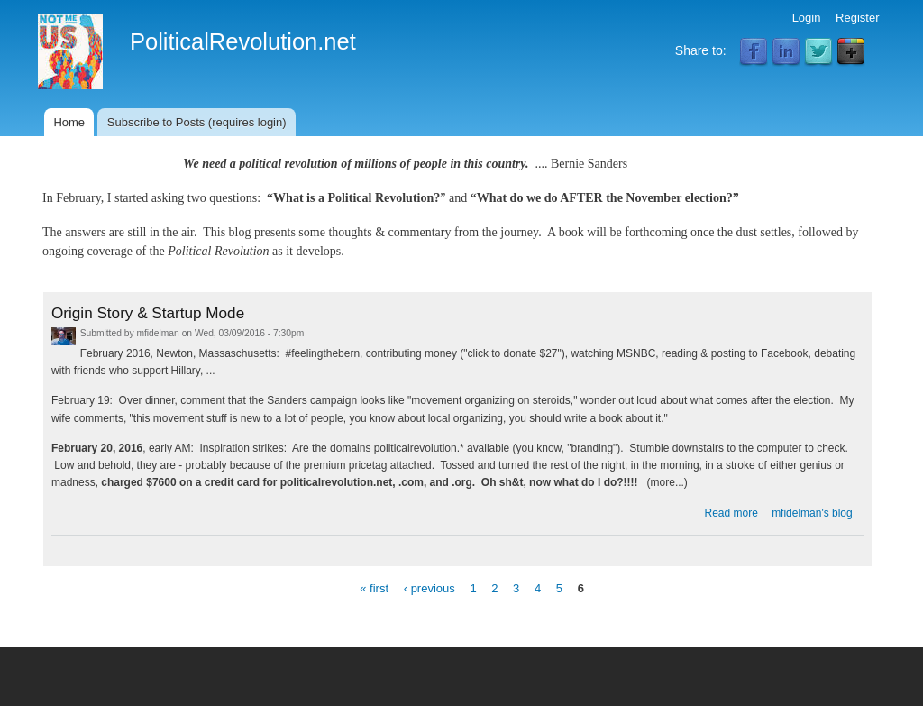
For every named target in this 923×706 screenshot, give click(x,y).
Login (806, 17)
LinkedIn (786, 52)
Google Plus (850, 52)
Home (69, 122)
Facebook (753, 52)
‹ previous (429, 587)
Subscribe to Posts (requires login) (197, 122)
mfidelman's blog (812, 513)
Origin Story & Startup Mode (147, 313)
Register (857, 17)
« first (374, 587)
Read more (731, 513)
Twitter (818, 52)
